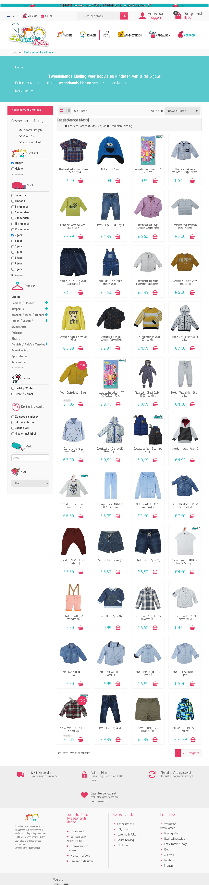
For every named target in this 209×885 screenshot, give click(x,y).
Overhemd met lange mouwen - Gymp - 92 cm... (185, 170)
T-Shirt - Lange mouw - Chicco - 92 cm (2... (73, 506)
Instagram (170, 845)
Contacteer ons (125, 803)
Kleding (15, 297)
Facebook (169, 839)
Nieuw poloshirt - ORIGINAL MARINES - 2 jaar (185, 561)
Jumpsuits (17, 309)
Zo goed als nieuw (26, 416)
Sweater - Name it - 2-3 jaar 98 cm (73, 338)
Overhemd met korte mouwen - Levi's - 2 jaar (73, 170)
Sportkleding (19, 356)
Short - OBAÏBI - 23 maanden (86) (73, 617)
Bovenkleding (19, 350)
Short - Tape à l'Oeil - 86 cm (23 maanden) (73, 282)
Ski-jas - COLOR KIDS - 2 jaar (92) (185, 729)
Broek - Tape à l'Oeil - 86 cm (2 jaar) (185, 394)
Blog (166, 829)
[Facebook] (56, 865)
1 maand (20, 201)
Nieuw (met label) (25, 433)
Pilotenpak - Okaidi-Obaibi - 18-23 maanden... (148, 394)
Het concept (77, 810)
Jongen (19, 163)
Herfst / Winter (24, 388)
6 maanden (22, 212)
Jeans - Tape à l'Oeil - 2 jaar (110, 225)
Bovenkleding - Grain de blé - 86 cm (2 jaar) (111, 450)
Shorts (15, 338)
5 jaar (18, 252)
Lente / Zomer (24, 394)
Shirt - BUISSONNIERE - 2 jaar (185, 673)
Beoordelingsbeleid (174, 818)
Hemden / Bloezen (22, 303)
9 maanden (22, 218)
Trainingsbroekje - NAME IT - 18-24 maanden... (111, 506)
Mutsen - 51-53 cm (110, 169)
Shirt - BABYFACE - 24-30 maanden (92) (185, 506)
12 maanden (22, 223)
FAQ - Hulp (123, 808)
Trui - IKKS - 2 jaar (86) (111, 616)
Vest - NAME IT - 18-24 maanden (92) (148, 506)
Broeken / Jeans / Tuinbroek (29, 315)
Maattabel (122, 824)
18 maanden (22, 229)
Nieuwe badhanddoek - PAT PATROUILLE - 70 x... (110, 394)
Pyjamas (17, 332)
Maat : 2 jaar (30, 136)
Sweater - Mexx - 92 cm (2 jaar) (185, 450)
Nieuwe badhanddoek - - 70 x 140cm (148, 170)
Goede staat (22, 428)
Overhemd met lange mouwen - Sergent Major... (148, 226)
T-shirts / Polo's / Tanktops (29, 344)
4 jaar (18, 246)
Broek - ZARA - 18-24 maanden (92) (73, 561)
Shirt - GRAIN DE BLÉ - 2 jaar (73, 673)
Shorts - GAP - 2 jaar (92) (110, 560)
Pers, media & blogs (175, 823)
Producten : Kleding (33, 142)
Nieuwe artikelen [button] (176, 111)
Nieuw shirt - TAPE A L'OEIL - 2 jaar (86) (73, 729)
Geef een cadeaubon (82, 840)
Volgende (194, 753)
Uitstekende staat (25, 422)
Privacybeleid (171, 812)
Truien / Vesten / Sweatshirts (22, 324)
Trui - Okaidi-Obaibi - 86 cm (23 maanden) (148, 338)
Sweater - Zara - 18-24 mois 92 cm (185, 282)
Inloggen (154, 17)
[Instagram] (66, 865)
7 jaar (18, 263)
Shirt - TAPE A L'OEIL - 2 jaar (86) (111, 673)
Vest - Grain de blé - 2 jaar (73, 392)
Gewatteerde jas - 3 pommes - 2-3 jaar (148, 450)
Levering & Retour (127, 814)
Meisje (19, 168)
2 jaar (18, 235)
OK (124, 16)
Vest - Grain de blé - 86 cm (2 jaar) (185, 338)
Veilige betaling (125, 819)
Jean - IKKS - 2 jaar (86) (110, 728)
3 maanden (22, 206)
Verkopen (33, 16)
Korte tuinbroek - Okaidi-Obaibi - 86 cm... (110, 282)
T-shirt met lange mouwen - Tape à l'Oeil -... (73, 226)
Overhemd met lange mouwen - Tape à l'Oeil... (147, 282)
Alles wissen (18, 174)
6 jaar (18, 258)
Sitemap (169, 834)
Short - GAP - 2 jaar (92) (148, 560)
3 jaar (18, 241)
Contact (47, 16)
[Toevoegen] (80, 180)
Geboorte (20, 195)
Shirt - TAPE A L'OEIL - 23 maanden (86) (148, 617)
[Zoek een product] (98, 16)
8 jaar (18, 269)
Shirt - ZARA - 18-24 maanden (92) (185, 617)
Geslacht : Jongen (32, 130)
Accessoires (18, 362)
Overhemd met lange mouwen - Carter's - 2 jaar (73, 450)
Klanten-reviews (80, 835)
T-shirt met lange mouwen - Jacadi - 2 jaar (185, 226)
